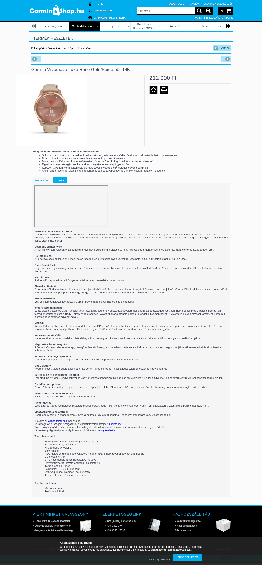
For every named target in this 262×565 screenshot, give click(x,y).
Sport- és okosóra (80, 48)
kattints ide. (116, 426)
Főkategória (38, 48)
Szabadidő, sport (82, 26)
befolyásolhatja (106, 432)
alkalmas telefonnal (56, 423)
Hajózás (114, 26)
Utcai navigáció (52, 26)
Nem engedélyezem (160, 559)
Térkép (205, 26)
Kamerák (175, 26)
